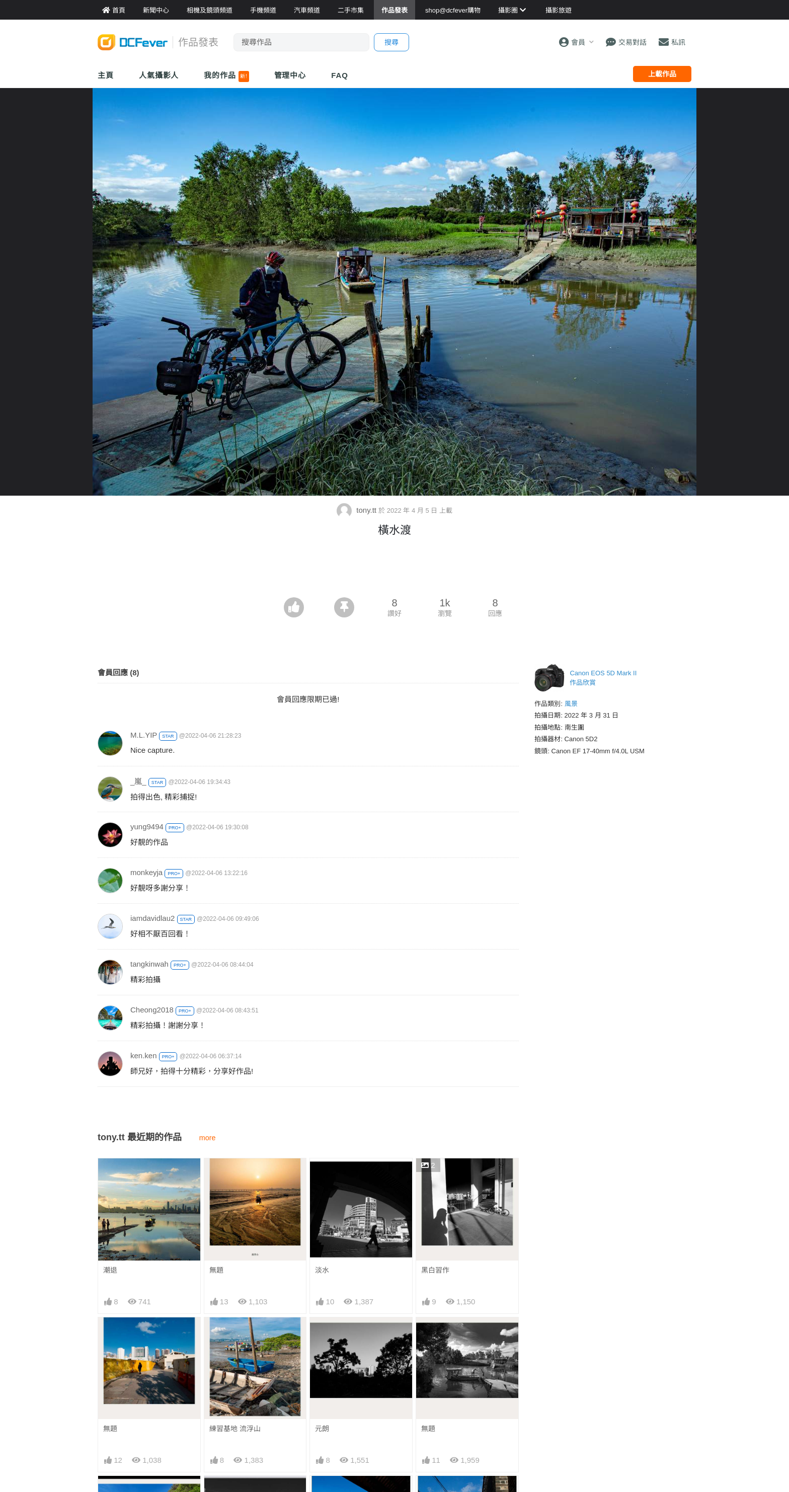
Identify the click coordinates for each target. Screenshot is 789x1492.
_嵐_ (138, 781)
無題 (216, 1270)
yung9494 (147, 826)
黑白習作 (435, 1270)
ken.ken (143, 1055)
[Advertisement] (394, 569)
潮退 (110, 1270)
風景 (571, 704)
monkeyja (146, 872)
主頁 (106, 75)
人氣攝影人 (159, 75)
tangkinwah (149, 964)
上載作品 (662, 74)
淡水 (322, 1270)
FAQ (339, 75)
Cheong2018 (152, 1009)
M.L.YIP (143, 735)
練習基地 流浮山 (235, 1429)
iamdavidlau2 (152, 918)
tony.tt (357, 510)
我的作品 (226, 76)
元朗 (322, 1429)
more (207, 1138)
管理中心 (290, 75)
